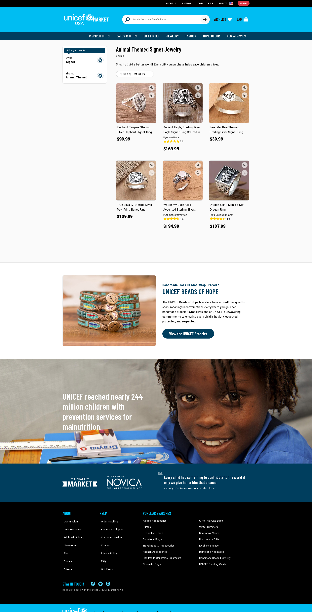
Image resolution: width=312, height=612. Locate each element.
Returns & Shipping (110, 524)
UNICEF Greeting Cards (211, 561)
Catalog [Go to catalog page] (187, 3)
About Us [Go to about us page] (172, 3)
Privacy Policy (107, 543)
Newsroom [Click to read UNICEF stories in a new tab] (68, 537)
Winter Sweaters (208, 524)
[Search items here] (161, 18)
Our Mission (69, 518)
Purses (147, 524)
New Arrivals (236, 34)
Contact (104, 537)
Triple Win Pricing (71, 531)
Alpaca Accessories (154, 518)
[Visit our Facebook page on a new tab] (93, 574)
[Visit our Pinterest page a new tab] (108, 574)
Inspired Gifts (102, 34)
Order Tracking (108, 518)
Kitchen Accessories (154, 549)
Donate (66, 549)
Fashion (192, 34)
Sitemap (67, 555)
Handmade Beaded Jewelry (214, 555)
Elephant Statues (208, 543)
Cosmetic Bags (151, 561)
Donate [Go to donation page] (244, 3)
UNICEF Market (70, 524)
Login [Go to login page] (200, 3)
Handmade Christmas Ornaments (161, 555)
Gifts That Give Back (210, 518)
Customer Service (109, 531)
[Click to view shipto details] (226, 3)
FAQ (102, 549)
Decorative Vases (208, 531)
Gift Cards (105, 555)
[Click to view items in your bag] (242, 18)
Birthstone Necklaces (210, 549)
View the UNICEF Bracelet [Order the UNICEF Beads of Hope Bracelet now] (187, 331)
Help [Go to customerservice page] (211, 3)
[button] (152, 85)
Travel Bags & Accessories (157, 543)
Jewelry (174, 34)
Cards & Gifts (129, 34)
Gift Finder (153, 34)
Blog (65, 543)
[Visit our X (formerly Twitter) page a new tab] (100, 574)
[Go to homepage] (87, 18)
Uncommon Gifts (208, 537)
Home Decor (212, 34)
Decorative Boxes (152, 531)
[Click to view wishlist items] (223, 18)
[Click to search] (205, 18)
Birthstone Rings (152, 537)
